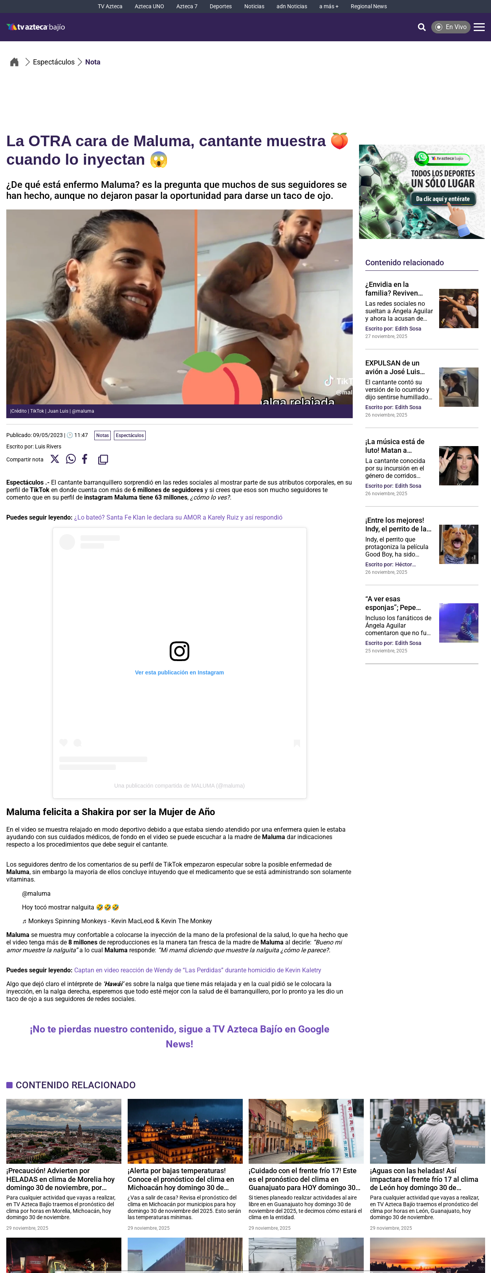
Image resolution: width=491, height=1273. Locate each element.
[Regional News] (369, 6)
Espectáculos (130, 435)
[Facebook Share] (87, 459)
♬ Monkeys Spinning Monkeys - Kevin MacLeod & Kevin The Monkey (117, 921)
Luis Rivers (48, 446)
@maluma (36, 893)
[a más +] (329, 6)
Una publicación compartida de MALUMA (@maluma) (179, 786)
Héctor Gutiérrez (407, 564)
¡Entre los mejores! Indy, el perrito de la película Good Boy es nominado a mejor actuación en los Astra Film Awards (398, 524)
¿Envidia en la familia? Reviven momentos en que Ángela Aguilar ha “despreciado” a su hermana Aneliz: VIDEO (394, 288)
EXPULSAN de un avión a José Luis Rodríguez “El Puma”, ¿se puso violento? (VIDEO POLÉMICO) (398, 367)
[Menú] (479, 27)
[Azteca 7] (187, 6)
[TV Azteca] (110, 6)
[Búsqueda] (422, 27)
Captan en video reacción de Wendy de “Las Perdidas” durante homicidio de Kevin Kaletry (197, 970)
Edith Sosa (408, 328)
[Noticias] (254, 6)
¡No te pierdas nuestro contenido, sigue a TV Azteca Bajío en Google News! (180, 1036)
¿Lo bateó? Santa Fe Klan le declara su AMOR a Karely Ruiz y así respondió (178, 517)
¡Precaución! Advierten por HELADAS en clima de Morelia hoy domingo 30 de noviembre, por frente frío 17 (60, 1178)
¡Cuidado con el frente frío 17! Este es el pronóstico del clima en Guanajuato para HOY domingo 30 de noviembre (303, 1178)
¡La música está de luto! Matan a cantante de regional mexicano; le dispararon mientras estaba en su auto (397, 445)
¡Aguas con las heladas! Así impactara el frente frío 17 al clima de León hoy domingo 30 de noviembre (424, 1178)
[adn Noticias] (291, 6)
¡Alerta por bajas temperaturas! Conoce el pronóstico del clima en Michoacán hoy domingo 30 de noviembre (181, 1178)
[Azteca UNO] (149, 6)
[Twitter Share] (55, 459)
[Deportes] (221, 6)
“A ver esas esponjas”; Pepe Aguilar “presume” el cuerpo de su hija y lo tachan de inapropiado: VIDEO (398, 603)
